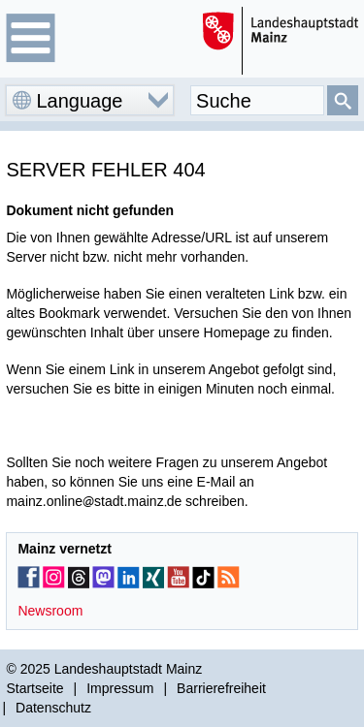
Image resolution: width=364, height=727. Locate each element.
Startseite (34, 688)
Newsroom (50, 610)
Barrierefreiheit (221, 688)
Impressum (119, 688)
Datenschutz (53, 707)
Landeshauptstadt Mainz (128, 669)
